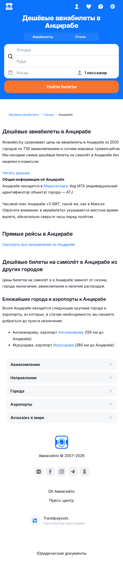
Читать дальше (16, 173)
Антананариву (71, 332)
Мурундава (64, 345)
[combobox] (61, 49)
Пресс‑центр (61, 500)
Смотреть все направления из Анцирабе (38, 244)
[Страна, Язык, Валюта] (112, 6)
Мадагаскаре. (57, 186)
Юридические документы (61, 553)
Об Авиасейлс (61, 491)
